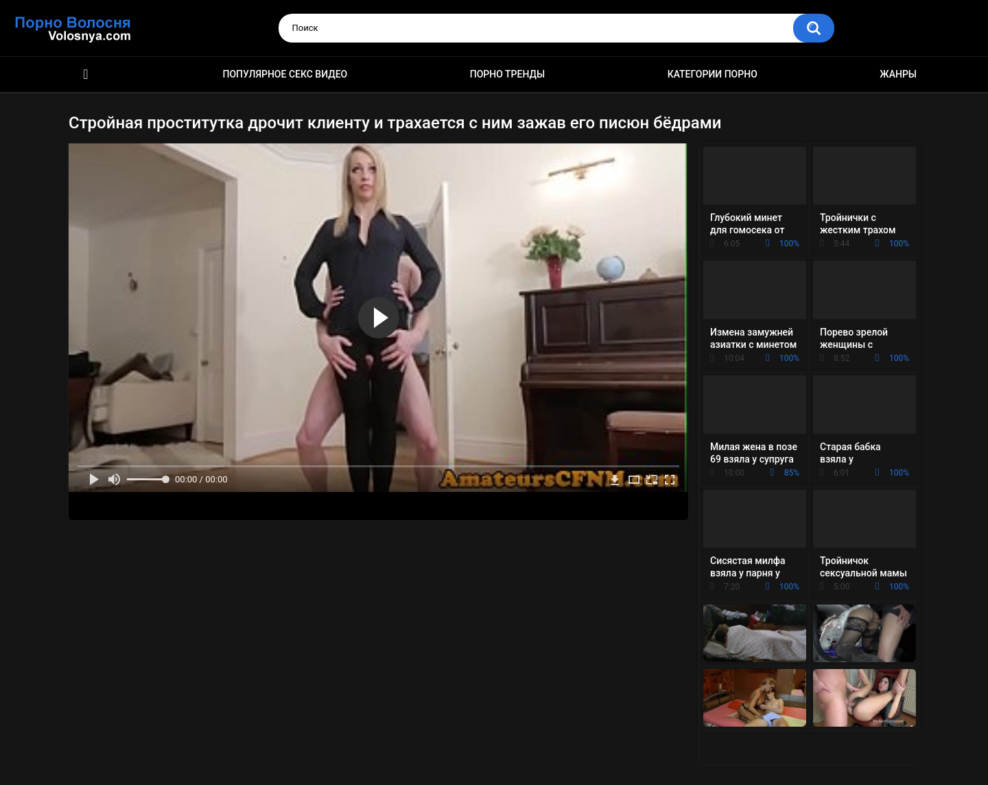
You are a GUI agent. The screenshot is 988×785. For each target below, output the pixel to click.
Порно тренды (507, 74)
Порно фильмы (86, 74)
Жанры (898, 74)
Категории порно (712, 74)
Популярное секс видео (285, 74)
